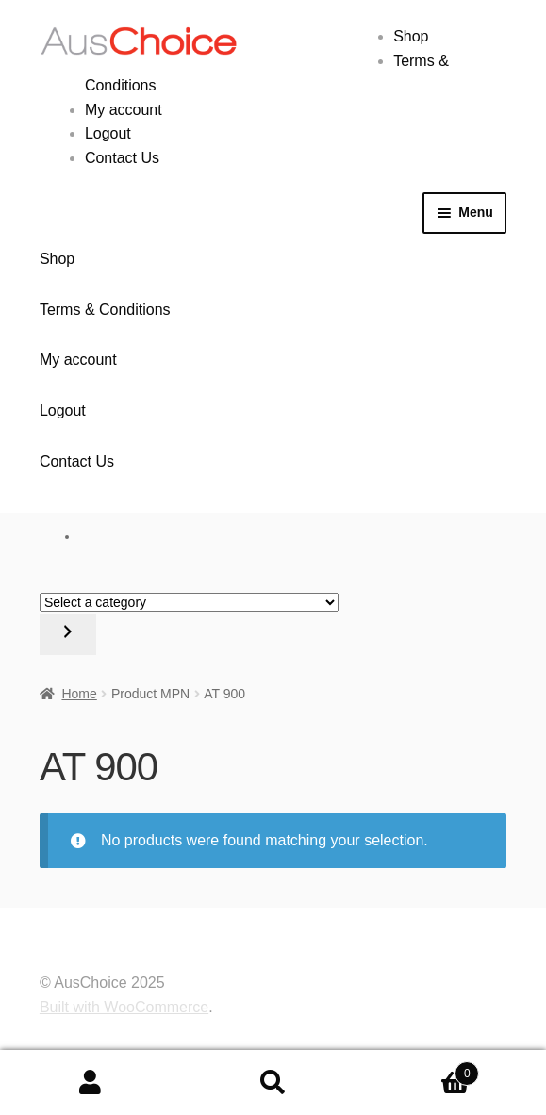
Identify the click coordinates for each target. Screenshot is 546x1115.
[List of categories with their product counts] (189, 602)
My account (123, 110)
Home (78, 693)
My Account (91, 1083)
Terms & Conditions (105, 310)
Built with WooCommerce (124, 1007)
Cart (421, 1070)
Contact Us (122, 158)
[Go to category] (68, 634)
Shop (410, 36)
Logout (108, 133)
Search (273, 1083)
